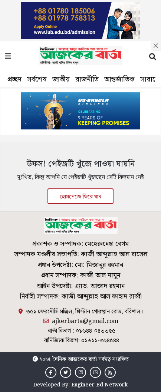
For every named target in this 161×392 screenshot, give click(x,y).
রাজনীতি (87, 79)
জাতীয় (61, 79)
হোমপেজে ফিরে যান (80, 196)
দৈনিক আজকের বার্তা (74, 359)
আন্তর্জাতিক (119, 79)
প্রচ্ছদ (14, 79)
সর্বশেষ (37, 79)
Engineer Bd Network (99, 385)
